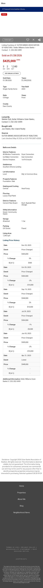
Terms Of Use (12, 547)
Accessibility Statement (18, 549)
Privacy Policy (28, 547)
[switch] (28, 39)
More (3, 3)
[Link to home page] (21, 3)
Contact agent (7, 39)
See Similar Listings (12, 73)
